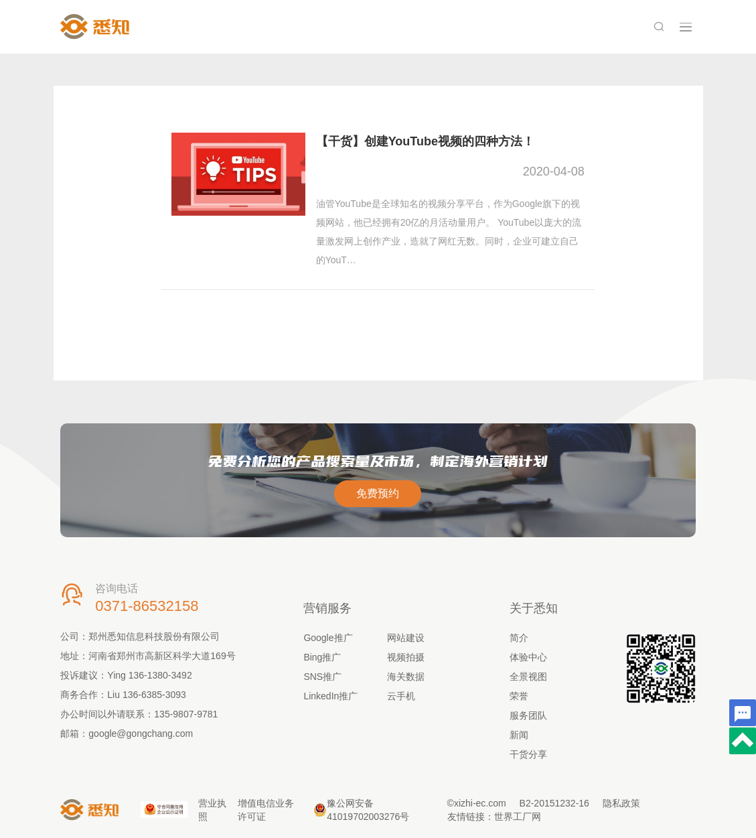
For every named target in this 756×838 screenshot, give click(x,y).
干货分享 (528, 754)
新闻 (519, 734)
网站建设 (406, 637)
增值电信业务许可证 (266, 810)
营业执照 (212, 810)
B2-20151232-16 (554, 803)
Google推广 (327, 637)
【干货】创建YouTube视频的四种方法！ (425, 141)
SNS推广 (322, 676)
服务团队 (528, 715)
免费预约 (377, 493)
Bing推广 (322, 657)
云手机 (401, 696)
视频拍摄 (406, 657)
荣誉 (519, 696)
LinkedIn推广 (330, 696)
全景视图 (528, 676)
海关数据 (406, 676)
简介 (519, 637)
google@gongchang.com (140, 733)
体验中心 (528, 657)
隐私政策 (621, 803)
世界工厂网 (517, 816)
